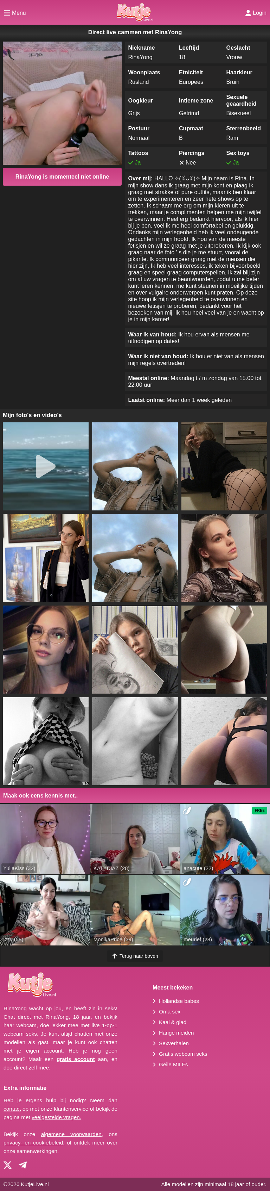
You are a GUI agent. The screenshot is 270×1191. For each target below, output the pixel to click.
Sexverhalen (174, 1043)
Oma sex (169, 1012)
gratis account (76, 1059)
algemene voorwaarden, (72, 1134)
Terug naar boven (135, 956)
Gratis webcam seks (183, 1054)
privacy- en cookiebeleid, (34, 1143)
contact (12, 1109)
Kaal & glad (172, 1022)
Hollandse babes (179, 1001)
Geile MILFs (173, 1064)
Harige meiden (176, 1033)
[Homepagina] (135, 12)
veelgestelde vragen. (56, 1117)
